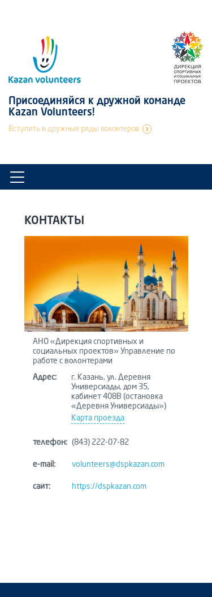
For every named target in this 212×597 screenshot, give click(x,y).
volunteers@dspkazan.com (118, 465)
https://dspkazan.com (109, 487)
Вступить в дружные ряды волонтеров (73, 129)
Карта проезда (97, 418)
